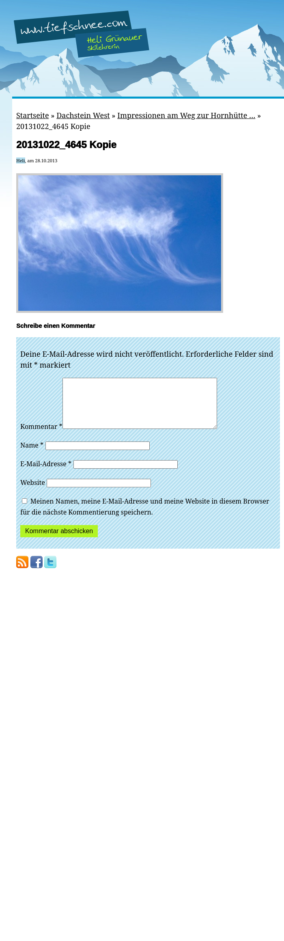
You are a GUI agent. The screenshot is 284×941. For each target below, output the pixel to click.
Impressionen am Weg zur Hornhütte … (186, 115)
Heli (20, 160)
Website (32, 492)
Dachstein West (83, 115)
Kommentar (41, 436)
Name (31, 454)
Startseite (32, 115)
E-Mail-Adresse (45, 473)
